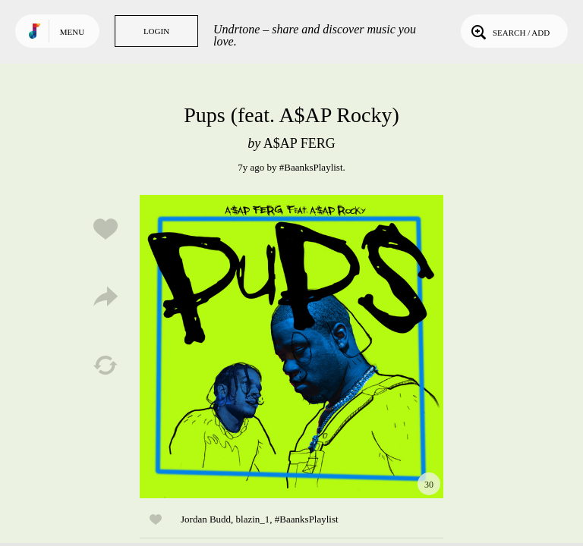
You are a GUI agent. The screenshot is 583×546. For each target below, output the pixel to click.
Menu (72, 31)
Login (156, 31)
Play (291, 346)
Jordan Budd (206, 519)
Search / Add (509, 31)
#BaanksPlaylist (311, 167)
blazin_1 (253, 519)
